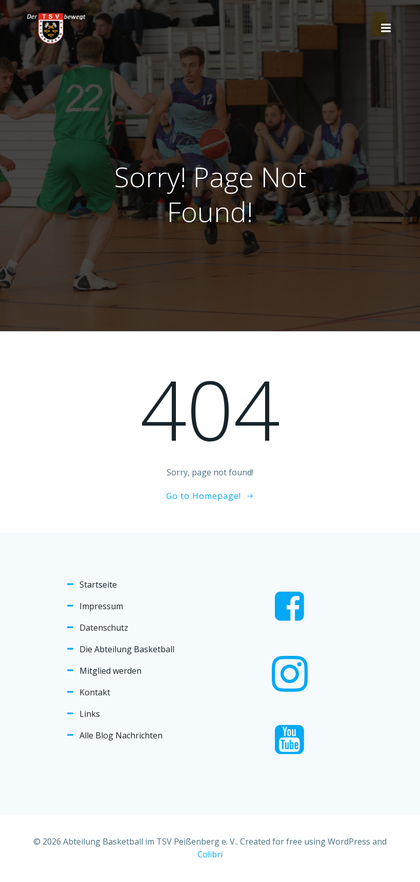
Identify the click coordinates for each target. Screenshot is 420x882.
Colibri (210, 854)
